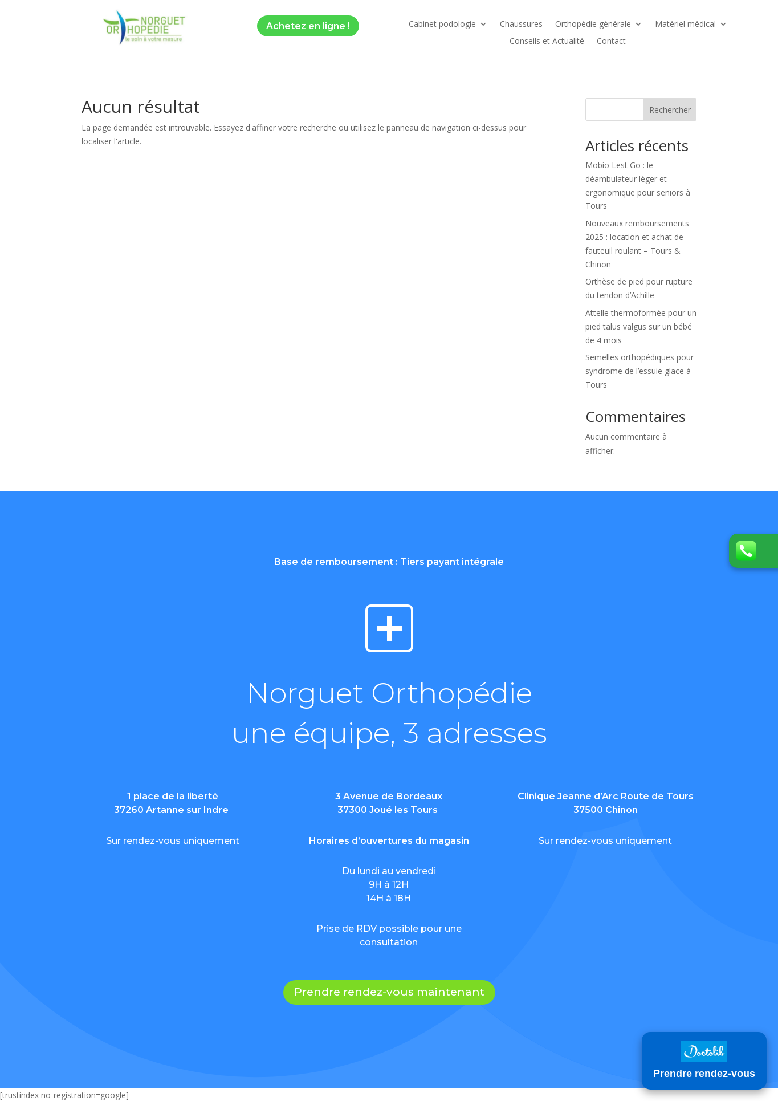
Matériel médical (685, 24)
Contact (611, 41)
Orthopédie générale (593, 24)
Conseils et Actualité (547, 41)
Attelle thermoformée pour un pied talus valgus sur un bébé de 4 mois (640, 326)
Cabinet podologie (442, 24)
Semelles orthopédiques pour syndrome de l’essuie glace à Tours (639, 371)
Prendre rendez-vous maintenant (389, 991)
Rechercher (670, 109)
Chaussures (521, 24)
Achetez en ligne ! (308, 26)
